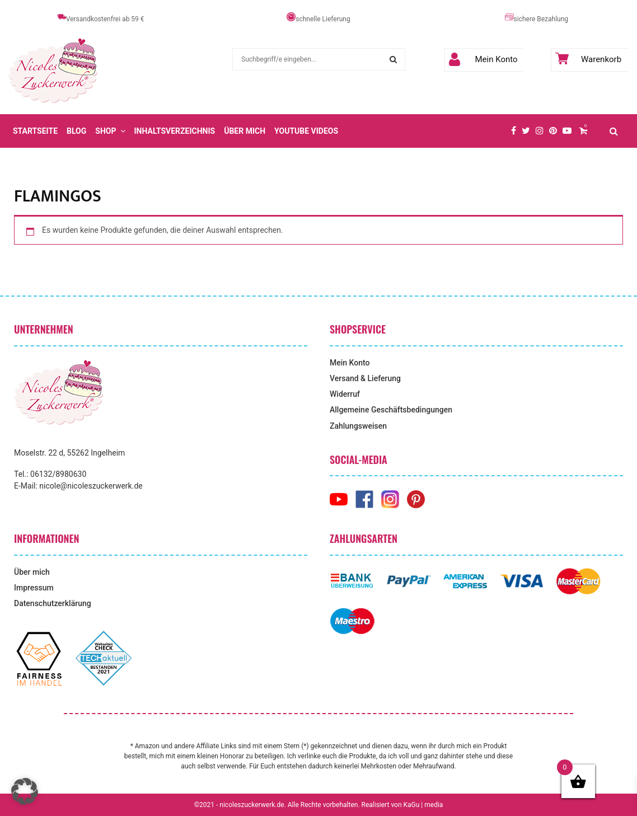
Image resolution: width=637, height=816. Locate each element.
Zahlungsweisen (358, 425)
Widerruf (345, 394)
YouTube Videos (306, 130)
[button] (24, 791)
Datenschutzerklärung (52, 603)
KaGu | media (423, 805)
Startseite (35, 130)
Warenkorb (588, 59)
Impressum (34, 587)
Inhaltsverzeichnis (175, 130)
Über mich (244, 130)
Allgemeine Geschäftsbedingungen (391, 409)
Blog (76, 130)
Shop (105, 130)
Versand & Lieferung (365, 378)
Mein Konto (483, 59)
